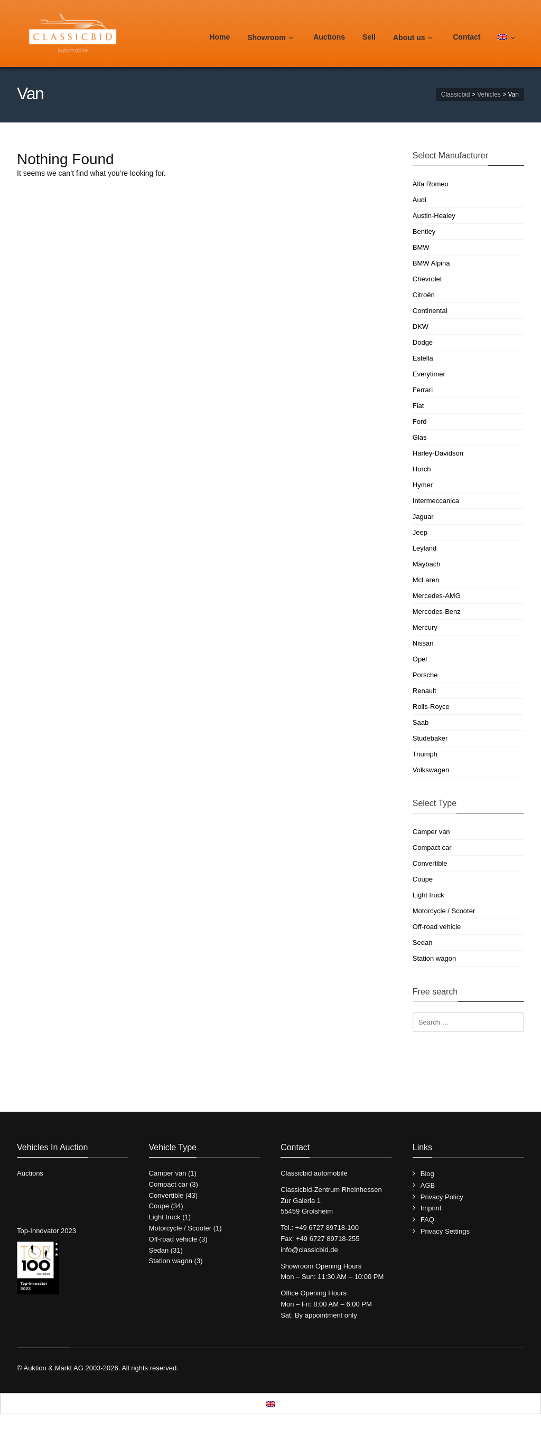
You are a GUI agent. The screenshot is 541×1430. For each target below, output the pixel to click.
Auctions (329, 37)
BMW (421, 247)
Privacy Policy (442, 1197)
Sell (369, 37)
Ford (420, 421)
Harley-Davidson (438, 453)
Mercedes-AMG (437, 596)
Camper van (431, 832)
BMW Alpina (431, 263)
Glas (420, 437)
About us (414, 37)
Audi (419, 200)
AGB (428, 1185)
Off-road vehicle (437, 927)
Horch (422, 469)
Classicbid (455, 94)
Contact (466, 37)
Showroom (271, 37)
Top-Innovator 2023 (46, 1231)
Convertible (430, 863)
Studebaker (430, 738)
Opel (420, 659)
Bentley (424, 231)
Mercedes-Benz (437, 611)
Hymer (423, 485)
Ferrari (423, 390)
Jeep (420, 532)
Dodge (423, 342)
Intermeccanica (436, 501)
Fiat (418, 406)
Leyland (425, 548)
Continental (430, 311)
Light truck (428, 895)
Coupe (423, 879)
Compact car (432, 847)
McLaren (426, 580)
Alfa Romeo (431, 184)
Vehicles (489, 94)
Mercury (425, 627)
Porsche (425, 675)
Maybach (427, 564)
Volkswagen (431, 770)
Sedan (423, 942)
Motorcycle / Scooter (444, 911)
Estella (423, 358)
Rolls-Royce (431, 707)
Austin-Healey (434, 216)
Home (219, 37)
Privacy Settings (445, 1231)
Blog (427, 1174)
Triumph (425, 754)
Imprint (431, 1208)
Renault (424, 691)
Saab (420, 722)
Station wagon (434, 958)
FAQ (427, 1220)
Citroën (424, 295)
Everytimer (429, 374)
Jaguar (423, 516)
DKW (420, 326)
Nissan (423, 643)
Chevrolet (427, 279)
